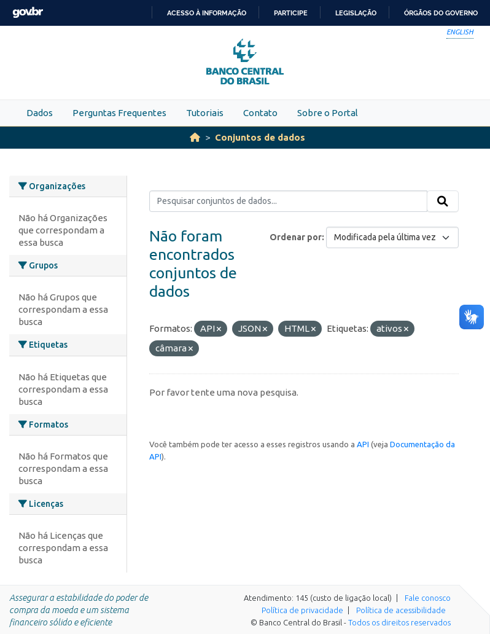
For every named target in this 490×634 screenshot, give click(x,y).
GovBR (27, 12)
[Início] (195, 137)
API (363, 444)
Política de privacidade (302, 610)
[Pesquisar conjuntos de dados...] (288, 201)
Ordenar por (296, 237)
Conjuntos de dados (260, 137)
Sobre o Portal (327, 113)
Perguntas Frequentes (119, 113)
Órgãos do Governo (441, 13)
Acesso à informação (206, 13)
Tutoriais (205, 113)
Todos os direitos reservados (399, 622)
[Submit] (443, 201)
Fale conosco (428, 597)
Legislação (355, 13)
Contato (260, 113)
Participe (291, 13)
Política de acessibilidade (401, 610)
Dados (39, 113)
